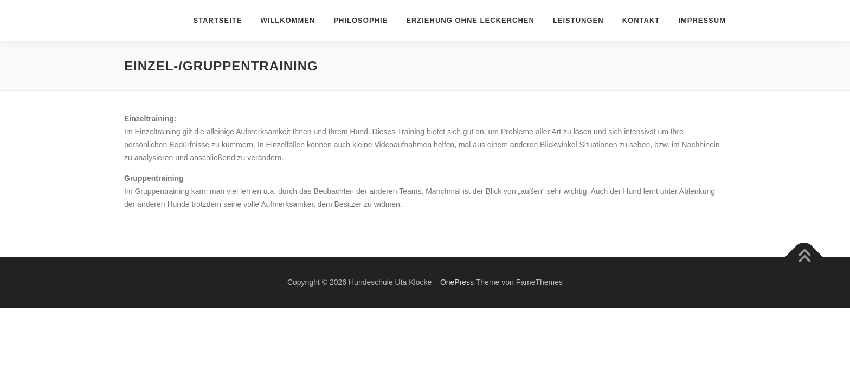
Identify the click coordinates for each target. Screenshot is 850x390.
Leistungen (578, 20)
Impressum (702, 20)
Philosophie (360, 20)
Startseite (217, 20)
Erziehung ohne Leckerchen (470, 20)
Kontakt (641, 20)
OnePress (457, 282)
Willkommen (287, 20)
